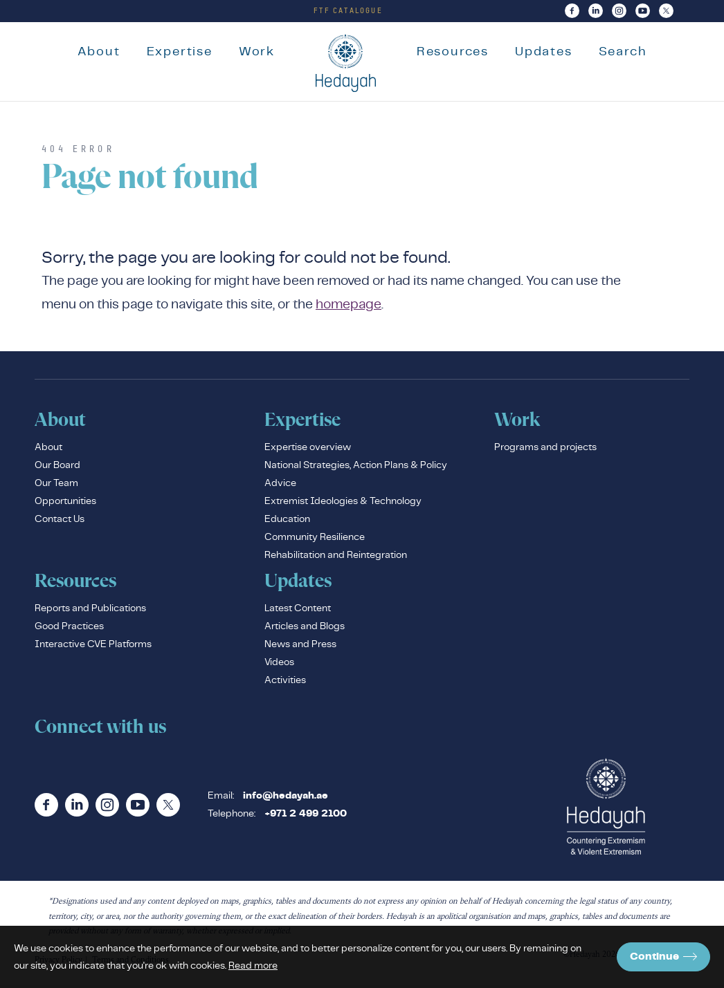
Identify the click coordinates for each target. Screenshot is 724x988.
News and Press (300, 646)
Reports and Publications (90, 610)
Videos (279, 664)
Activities (285, 682)
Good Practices (69, 628)
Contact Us (59, 521)
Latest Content (297, 610)
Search (627, 51)
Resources (457, 51)
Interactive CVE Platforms (93, 646)
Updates (548, 51)
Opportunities (65, 503)
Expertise (175, 51)
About (94, 51)
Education (287, 521)
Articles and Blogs (304, 628)
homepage (348, 306)
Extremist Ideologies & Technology (343, 503)
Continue (663, 956)
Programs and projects (545, 449)
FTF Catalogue (348, 10)
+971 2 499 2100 (305, 816)
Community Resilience (314, 539)
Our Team (56, 485)
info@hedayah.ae (285, 798)
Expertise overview (307, 449)
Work (252, 51)
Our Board (57, 467)
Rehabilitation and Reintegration (335, 557)
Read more (253, 965)
